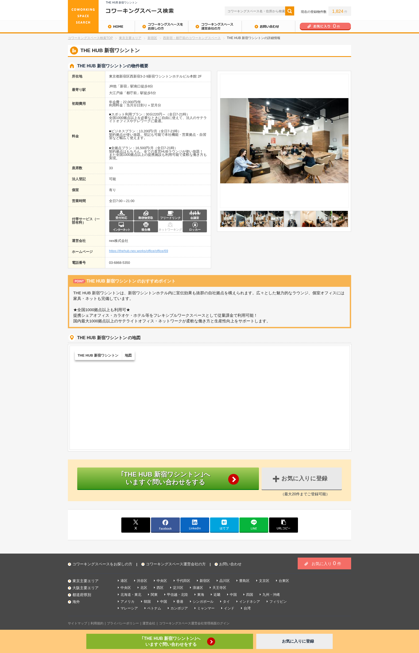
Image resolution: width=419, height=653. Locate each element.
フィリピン (278, 602)
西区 (160, 588)
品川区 (224, 581)
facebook (165, 524)
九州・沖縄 (271, 595)
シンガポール (203, 602)
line (253, 524)
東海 (200, 595)
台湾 (247, 608)
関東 (154, 595)
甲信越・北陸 (177, 595)
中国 (233, 595)
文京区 (264, 581)
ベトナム (154, 608)
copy (283, 524)
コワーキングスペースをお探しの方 (161, 26)
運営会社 (148, 623)
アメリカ (127, 602)
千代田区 (183, 581)
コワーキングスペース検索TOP (90, 38)
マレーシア (129, 608)
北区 (143, 588)
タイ (226, 602)
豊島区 (244, 581)
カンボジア (179, 608)
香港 (179, 602)
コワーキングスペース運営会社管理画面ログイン (194, 623)
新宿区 (152, 38)
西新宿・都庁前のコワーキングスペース (192, 38)
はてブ (224, 524)
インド (229, 608)
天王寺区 (219, 588)
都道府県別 (81, 595)
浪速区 (198, 588)
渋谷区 (142, 581)
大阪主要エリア (85, 588)
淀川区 (178, 588)
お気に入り (326, 563)
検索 (289, 11)
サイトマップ (77, 623)
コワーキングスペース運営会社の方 (215, 26)
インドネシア (249, 602)
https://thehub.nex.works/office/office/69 (138, 251)
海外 (76, 602)
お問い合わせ (268, 26)
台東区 (284, 581)
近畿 (217, 595)
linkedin (194, 524)
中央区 (162, 581)
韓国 (147, 602)
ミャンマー (206, 608)
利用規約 (97, 623)
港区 (124, 581)
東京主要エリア (130, 38)
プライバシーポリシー (123, 623)
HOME (101, 26)
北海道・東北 (131, 595)
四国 (249, 595)
